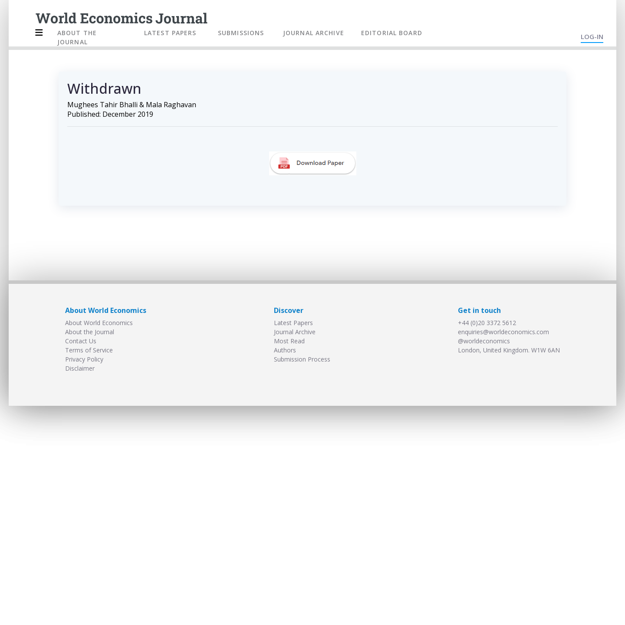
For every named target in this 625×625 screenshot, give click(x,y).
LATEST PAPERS (170, 33)
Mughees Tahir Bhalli (102, 104)
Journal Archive (295, 332)
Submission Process (302, 359)
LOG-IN (592, 36)
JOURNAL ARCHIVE (313, 33)
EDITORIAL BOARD (391, 33)
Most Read (289, 341)
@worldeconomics (484, 341)
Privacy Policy (84, 359)
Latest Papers (293, 323)
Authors (285, 350)
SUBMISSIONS (241, 33)
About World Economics (99, 323)
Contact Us (80, 341)
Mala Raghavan (171, 104)
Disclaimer (80, 368)
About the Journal (89, 332)
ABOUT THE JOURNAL (77, 37)
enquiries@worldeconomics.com (503, 332)
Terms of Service (89, 350)
